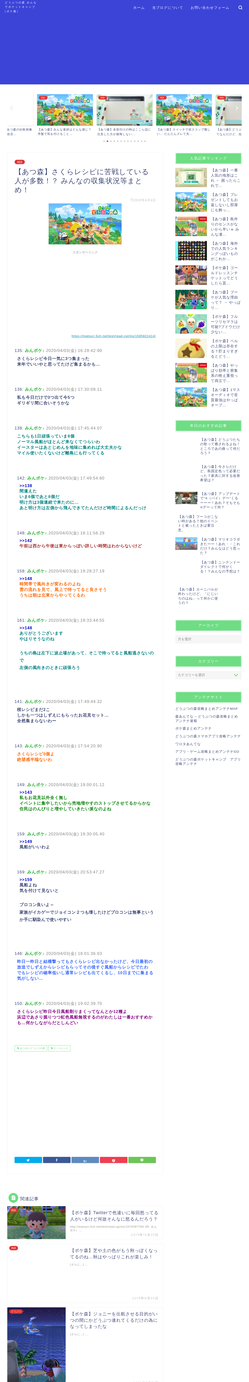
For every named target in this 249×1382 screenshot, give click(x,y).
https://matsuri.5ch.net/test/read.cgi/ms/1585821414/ (113, 336)
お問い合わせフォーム (210, 7)
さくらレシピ (60, 1048)
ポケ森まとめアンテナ (193, 711)
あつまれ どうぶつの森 (32, 1048)
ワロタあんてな (188, 727)
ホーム (139, 7)
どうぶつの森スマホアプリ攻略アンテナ (208, 719)
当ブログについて (167, 7)
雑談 (19, 161)
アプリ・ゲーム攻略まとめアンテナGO (207, 734)
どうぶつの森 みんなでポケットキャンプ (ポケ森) (21, 7)
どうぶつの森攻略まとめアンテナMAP (206, 691)
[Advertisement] (124, 50)
